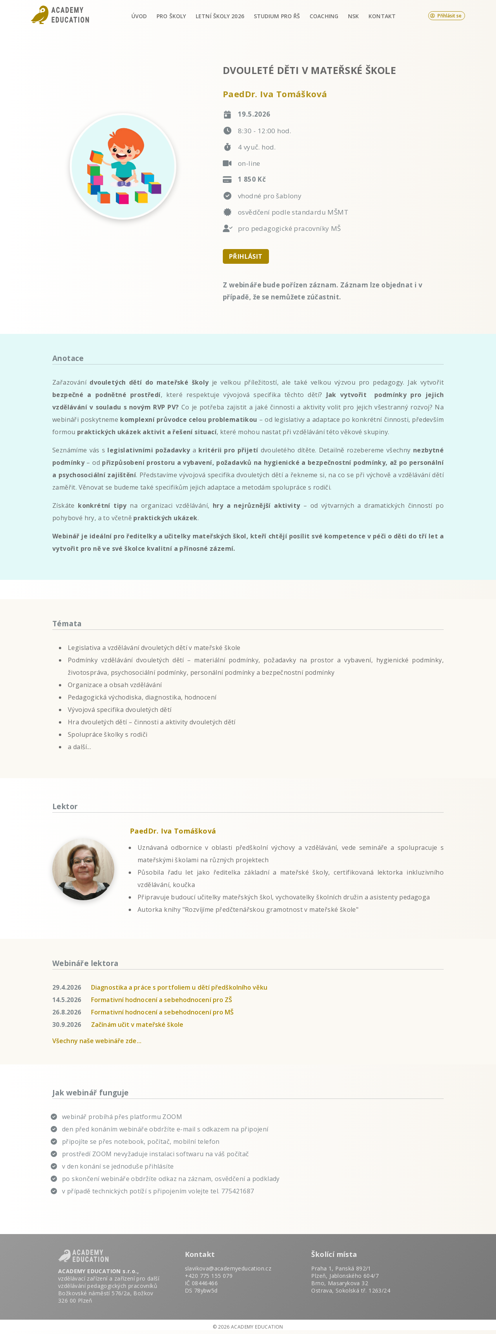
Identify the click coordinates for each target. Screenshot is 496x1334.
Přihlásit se (446, 15)
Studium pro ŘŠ (277, 16)
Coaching (324, 16)
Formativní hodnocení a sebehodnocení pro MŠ (162, 1012)
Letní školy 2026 (220, 16)
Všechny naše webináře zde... (96, 1041)
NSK (353, 16)
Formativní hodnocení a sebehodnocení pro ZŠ (161, 999)
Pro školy (171, 16)
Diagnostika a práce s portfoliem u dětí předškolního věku (179, 987)
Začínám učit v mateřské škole (137, 1024)
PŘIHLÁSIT (246, 256)
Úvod (139, 16)
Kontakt (382, 16)
